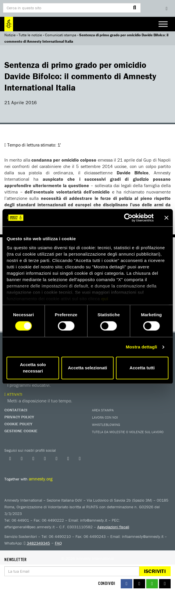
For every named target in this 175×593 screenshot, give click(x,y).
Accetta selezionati (87, 368)
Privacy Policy (19, 417)
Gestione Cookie (20, 430)
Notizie (10, 34)
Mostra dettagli (141, 346)
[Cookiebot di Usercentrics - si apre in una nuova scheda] (128, 217)
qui (104, 298)
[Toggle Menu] (163, 24)
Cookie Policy (18, 423)
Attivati (13, 394)
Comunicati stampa (60, 34)
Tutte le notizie (30, 34)
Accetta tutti (142, 368)
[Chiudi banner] (166, 218)
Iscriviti (155, 571)
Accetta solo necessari (33, 368)
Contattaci (15, 410)
